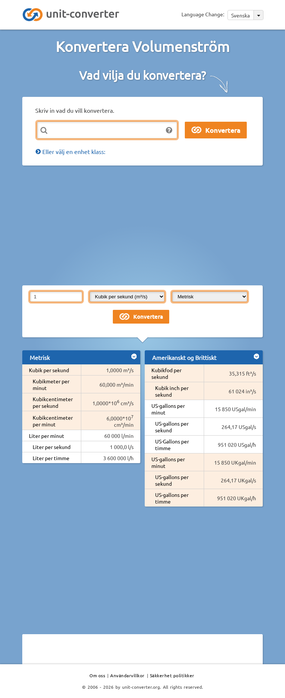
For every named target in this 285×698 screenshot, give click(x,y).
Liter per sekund (52, 446)
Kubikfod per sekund (166, 373)
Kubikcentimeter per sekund (53, 402)
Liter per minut (46, 435)
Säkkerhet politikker (172, 675)
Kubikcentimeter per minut (53, 420)
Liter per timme (51, 458)
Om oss (97, 675)
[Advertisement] (153, 225)
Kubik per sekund (49, 370)
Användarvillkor (127, 675)
